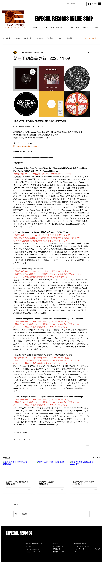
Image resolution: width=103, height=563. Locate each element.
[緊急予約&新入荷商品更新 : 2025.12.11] (85, 469)
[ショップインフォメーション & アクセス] (87, 549)
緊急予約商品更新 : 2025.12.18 (47, 483)
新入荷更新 (28, 38)
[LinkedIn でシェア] (24, 439)
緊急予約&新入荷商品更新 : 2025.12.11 (84, 483)
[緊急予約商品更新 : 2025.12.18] (51, 469)
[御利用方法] (60, 549)
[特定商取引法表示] (81, 544)
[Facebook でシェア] (14, 439)
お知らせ (17, 38)
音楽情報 (70, 38)
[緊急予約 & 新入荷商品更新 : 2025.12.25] (18, 469)
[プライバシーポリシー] (81, 546)
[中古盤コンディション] (60, 552)
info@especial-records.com (35, 552)
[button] (99, 3)
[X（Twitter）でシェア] (19, 439)
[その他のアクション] (88, 52)
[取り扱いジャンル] (60, 546)
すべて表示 (96, 457)
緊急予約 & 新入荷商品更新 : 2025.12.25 (17, 483)
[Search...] (76, 4)
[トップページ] (60, 544)
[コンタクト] (81, 552)
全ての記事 (6, 38)
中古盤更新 (39, 38)
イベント (60, 38)
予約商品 (50, 38)
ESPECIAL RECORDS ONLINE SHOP (64, 18)
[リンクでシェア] (29, 439)
